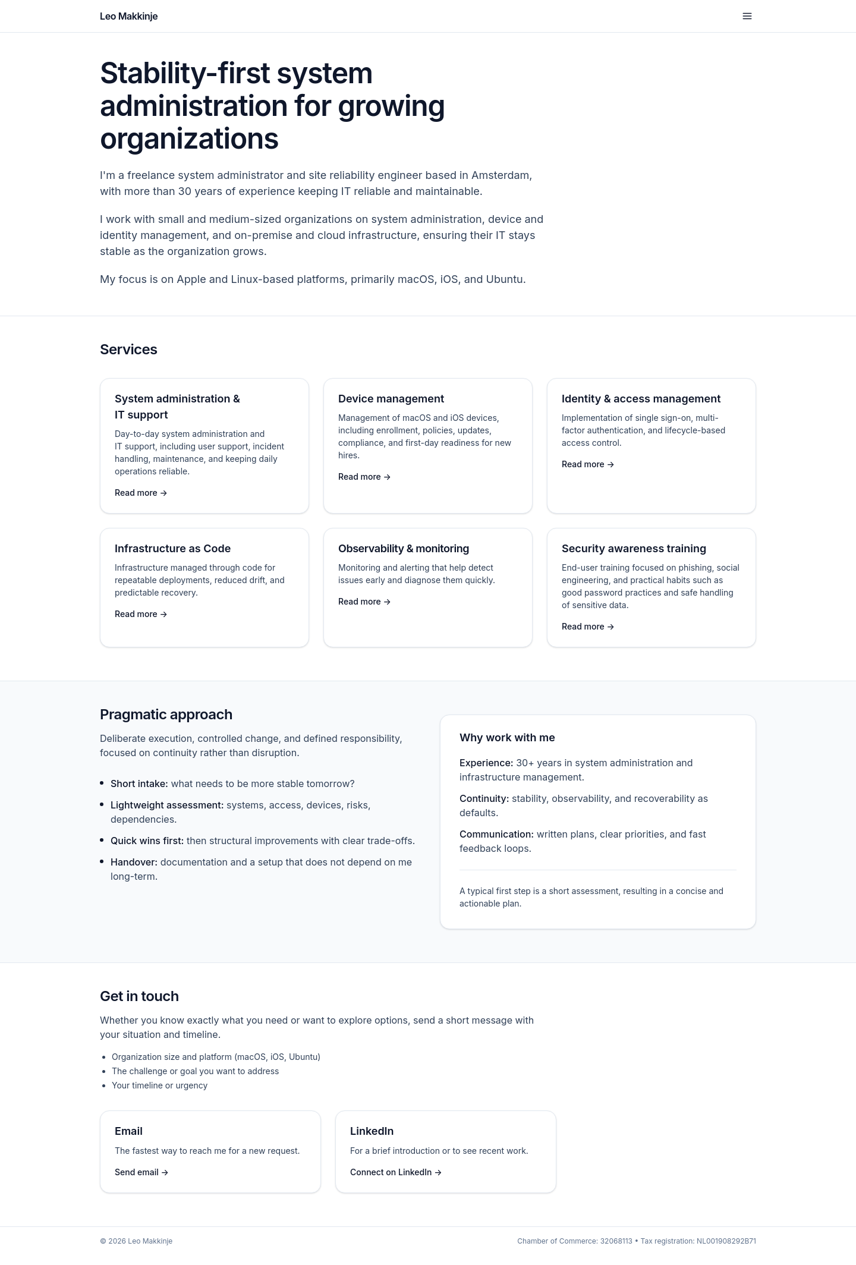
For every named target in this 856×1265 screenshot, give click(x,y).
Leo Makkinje (129, 16)
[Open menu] (747, 16)
